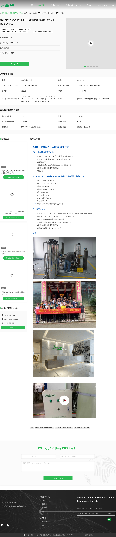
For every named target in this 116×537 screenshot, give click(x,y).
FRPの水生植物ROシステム (64, 427)
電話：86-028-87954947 (9, 502)
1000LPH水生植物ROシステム (44, 427)
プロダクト (41, 5)
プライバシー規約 (28, 535)
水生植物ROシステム (16, 13)
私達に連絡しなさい (73, 5)
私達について (56, 5)
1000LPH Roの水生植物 (82, 427)
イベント (89, 5)
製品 (6, 13)
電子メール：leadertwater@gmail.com (13, 506)
